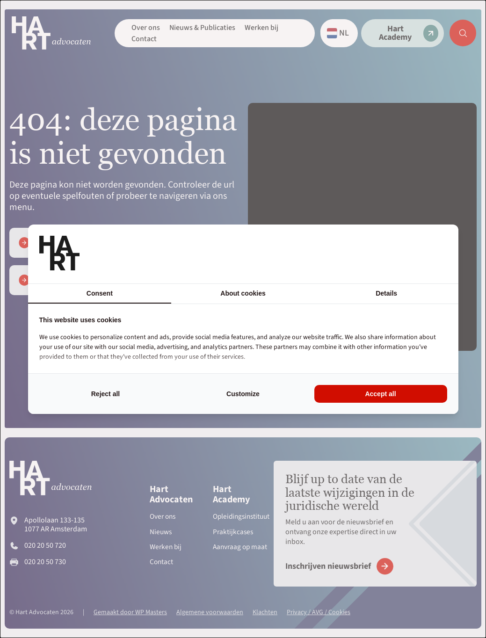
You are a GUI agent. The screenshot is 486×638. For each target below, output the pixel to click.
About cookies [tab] (242, 293)
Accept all (380, 394)
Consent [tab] (100, 293)
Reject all (105, 394)
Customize (243, 394)
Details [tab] (386, 293)
